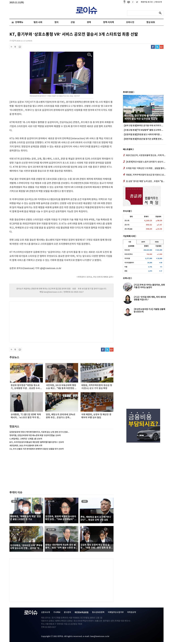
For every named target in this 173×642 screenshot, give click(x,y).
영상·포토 (150, 22)
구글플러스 (162, 47)
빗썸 (130, 242)
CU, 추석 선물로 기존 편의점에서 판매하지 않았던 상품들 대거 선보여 (36, 449)
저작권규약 (131, 612)
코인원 (157, 242)
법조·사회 (38, 22)
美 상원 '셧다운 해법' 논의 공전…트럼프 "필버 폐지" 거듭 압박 (144, 181)
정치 (56, 22)
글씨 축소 (11, 47)
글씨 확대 (15, 47)
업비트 (143, 242)
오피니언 (130, 22)
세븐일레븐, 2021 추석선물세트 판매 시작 (25, 445)
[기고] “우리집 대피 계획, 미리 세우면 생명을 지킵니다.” (150, 298)
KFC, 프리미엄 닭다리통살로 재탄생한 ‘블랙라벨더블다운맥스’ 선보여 (36, 442)
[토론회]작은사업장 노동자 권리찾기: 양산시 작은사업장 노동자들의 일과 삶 (144, 161)
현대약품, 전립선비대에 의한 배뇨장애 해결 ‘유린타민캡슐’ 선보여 (35, 435)
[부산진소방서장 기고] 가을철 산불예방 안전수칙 (149, 310)
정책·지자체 (108, 22)
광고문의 (67, 612)
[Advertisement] (36, 321)
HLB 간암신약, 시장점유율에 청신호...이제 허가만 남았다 (144, 155)
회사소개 (158, 2)
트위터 (157, 47)
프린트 (20, 47)
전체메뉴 (19, 22)
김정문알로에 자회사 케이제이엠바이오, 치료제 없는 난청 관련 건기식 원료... (39, 432)
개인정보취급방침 (81, 612)
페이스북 (153, 47)
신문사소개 (45, 612)
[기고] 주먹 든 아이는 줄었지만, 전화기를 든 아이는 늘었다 (149, 286)
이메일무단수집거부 (116, 612)
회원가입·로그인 (147, 2)
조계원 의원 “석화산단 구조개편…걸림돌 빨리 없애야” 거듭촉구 (144, 168)
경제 (89, 22)
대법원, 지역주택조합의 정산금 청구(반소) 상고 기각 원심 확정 (144, 174)
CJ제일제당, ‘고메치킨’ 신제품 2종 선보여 (25, 439)
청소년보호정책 (98, 612)
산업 (73, 22)
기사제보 (56, 612)
